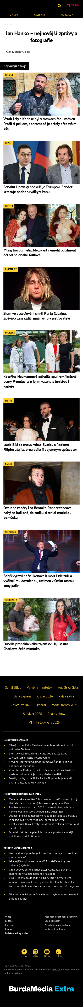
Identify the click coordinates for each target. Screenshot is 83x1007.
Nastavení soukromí (55, 929)
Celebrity (39, 14)
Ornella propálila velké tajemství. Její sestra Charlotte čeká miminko (35, 646)
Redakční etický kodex (16, 933)
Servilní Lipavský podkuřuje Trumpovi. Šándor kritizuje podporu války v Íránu (37, 189)
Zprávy (14, 14)
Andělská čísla (68, 687)
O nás (8, 916)
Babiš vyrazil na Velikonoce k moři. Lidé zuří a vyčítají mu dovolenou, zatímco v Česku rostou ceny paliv (38, 580)
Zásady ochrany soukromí (58, 925)
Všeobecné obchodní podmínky (61, 916)
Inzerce (9, 929)
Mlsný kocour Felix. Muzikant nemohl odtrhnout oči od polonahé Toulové (39, 252)
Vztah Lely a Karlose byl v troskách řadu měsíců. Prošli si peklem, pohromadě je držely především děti (39, 123)
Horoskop (67, 14)
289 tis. (24, 953)
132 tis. (35, 953)
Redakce (9, 920)
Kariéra (9, 925)
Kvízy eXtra (66, 696)
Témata (73, 5)
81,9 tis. (47, 953)
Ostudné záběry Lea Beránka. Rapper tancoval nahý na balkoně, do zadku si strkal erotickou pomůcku (37, 512)
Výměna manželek (39, 687)
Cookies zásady (52, 920)
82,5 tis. (59, 953)
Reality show (56, 714)
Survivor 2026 (32, 714)
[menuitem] (14, 14)
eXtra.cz (56, 969)
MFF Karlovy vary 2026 (44, 722)
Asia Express (22, 696)
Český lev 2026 (21, 705)
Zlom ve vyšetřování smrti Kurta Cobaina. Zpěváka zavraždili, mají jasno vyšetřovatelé (36, 316)
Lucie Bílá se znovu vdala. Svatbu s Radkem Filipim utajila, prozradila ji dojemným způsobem (40, 447)
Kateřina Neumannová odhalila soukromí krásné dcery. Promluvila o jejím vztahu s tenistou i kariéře (39, 381)
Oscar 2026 (45, 696)
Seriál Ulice (13, 687)
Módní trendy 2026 (65, 705)
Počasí (41, 705)
